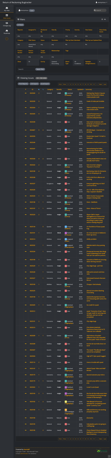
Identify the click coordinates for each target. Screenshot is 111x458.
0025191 (32, 321)
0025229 (32, 266)
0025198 (32, 202)
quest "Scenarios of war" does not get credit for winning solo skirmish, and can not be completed (96, 314)
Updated (80, 89)
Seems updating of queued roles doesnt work (95, 108)
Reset (20, 25)
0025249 (32, 142)
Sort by (43, 62)
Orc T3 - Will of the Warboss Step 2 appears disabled (95, 191)
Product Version (20, 52)
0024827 (32, 130)
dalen (67, 173)
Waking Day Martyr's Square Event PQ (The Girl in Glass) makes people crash (96, 95)
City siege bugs (91, 321)
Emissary (68, 95)
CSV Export (34, 84)
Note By (54, 30)
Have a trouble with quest (95, 362)
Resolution (55, 40)
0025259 (32, 101)
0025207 (32, 350)
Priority (67, 30)
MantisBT (27, 449)
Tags (66, 51)
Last (105, 84)
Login (31, 10)
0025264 (32, 108)
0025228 (32, 272)
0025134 (32, 227)
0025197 (32, 208)
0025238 (32, 177)
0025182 (32, 402)
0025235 (32, 190)
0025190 (32, 430)
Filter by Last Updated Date (93, 40)
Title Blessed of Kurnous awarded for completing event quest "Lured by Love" (96, 403)
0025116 (32, 362)
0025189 (32, 171)
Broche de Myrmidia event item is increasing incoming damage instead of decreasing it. (97, 395)
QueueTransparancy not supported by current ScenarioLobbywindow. (94, 116)
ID (32, 89)
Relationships (56, 51)
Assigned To (32, 30)
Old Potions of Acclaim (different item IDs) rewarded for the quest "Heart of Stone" (96, 337)
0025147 (32, 368)
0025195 (32, 424)
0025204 (32, 356)
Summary (89, 89)
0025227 (32, 278)
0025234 (32, 251)
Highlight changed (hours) (90, 62)
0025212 (32, 311)
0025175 (32, 375)
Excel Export (45, 84)
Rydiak (67, 167)
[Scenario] (90, 418)
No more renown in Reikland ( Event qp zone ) (96, 234)
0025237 (32, 184)
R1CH (67, 338)
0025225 (32, 291)
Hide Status (32, 40)
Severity (77, 30)
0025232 (32, 245)
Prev (64, 84)
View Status (88, 30)
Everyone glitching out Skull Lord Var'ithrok (95, 184)
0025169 (32, 284)
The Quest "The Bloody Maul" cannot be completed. (96, 351)
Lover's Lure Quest (93, 387)
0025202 (32, 387)
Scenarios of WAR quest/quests (97, 142)
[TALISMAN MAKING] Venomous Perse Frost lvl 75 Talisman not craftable (96, 329)
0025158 (32, 297)
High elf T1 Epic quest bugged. (96, 356)
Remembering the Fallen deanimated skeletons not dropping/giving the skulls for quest (96, 151)
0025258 (32, 122)
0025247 (32, 149)
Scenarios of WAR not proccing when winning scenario (96, 261)
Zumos (67, 204)
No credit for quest (93, 305)
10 (90, 84)
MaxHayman (69, 247)
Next (100, 84)
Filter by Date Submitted (72, 40)
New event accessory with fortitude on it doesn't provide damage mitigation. (96, 124)
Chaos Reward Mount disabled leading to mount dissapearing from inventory (96, 432)
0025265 (32, 114)
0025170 (32, 381)
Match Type (67, 62)
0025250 (32, 136)
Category (20, 40)
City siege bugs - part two (95, 266)
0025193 (32, 393)
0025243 (32, 159)
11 (94, 84)
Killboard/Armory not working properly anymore (96, 411)
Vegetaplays (69, 307)
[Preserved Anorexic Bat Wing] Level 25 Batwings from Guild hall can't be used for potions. (96, 253)
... (96, 84)
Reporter (20, 30)
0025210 (32, 327)
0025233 (32, 196)
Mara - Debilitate (92, 202)
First (60, 84)
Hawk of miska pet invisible (95, 101)
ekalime (67, 229)
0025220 (32, 215)
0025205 (32, 305)
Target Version (43, 52)
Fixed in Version (31, 52)
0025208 (32, 344)
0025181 (32, 233)
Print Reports (23, 84)
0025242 (32, 165)
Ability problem (91, 239)
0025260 (32, 93)
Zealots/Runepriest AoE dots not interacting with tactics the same (96, 299)
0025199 (32, 260)
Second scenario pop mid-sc (96, 375)
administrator (24, 453)
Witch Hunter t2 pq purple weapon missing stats (95, 197)
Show (19, 62)
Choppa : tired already (94, 284)
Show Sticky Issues (102, 31)
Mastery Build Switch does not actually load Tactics (96, 160)
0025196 (32, 418)
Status (42, 40)
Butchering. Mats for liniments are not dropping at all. (96, 172)
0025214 (32, 239)
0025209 (32, 336)
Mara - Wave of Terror (94, 208)
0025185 (32, 410)
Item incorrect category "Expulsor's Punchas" (94, 166)
